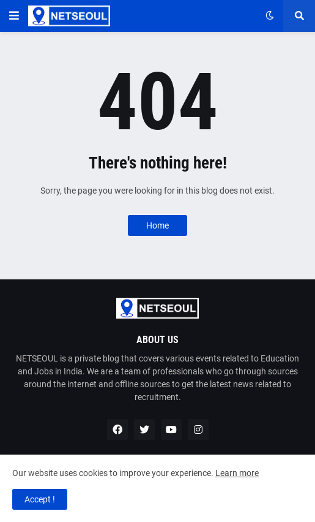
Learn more (237, 473)
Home (157, 225)
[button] (14, 16)
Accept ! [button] (39, 499)
